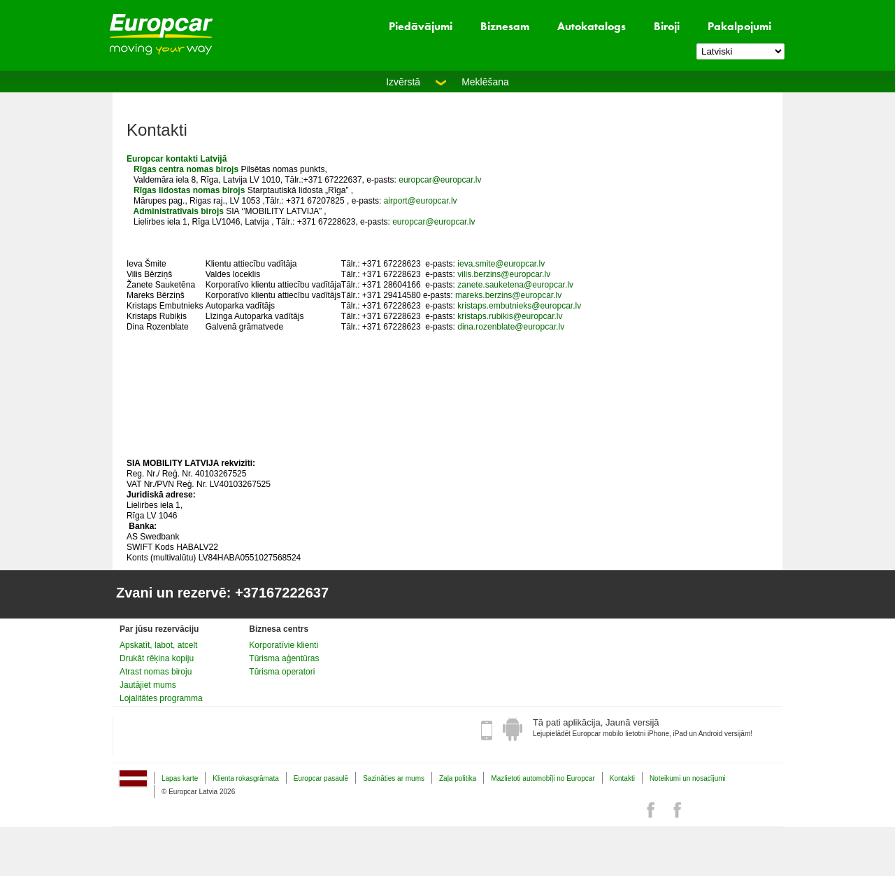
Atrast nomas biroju (156, 672)
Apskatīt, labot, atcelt (158, 645)
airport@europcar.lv (420, 201)
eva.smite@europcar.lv (502, 264)
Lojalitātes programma (161, 698)
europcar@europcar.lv (440, 180)
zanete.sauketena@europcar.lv (515, 285)
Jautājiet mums (148, 685)
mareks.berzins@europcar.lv (508, 295)
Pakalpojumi (739, 26)
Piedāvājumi (420, 26)
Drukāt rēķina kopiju (157, 658)
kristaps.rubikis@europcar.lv (511, 316)
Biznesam (504, 26)
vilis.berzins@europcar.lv (503, 274)
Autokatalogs (591, 26)
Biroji (667, 26)
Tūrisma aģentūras (284, 658)
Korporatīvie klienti (283, 645)
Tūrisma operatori (282, 672)
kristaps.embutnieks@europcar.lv (519, 306)
